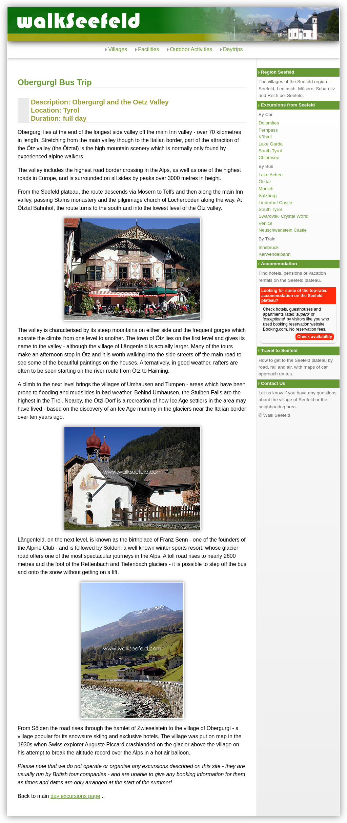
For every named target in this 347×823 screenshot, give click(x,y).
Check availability (314, 336)
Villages (117, 49)
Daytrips (233, 49)
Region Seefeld (277, 72)
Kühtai (265, 136)
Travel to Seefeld (279, 350)
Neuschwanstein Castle (283, 230)
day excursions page (75, 796)
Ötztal (265, 181)
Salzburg (268, 195)
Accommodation (279, 263)
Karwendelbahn (274, 254)
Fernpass (268, 130)
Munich (266, 188)
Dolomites (269, 122)
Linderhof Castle (275, 202)
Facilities (148, 49)
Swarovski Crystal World (283, 216)
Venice (265, 223)
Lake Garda (271, 143)
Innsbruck (269, 247)
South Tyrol (270, 150)
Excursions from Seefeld (288, 104)
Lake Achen (271, 174)
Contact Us (273, 383)
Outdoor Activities (191, 49)
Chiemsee (269, 157)
